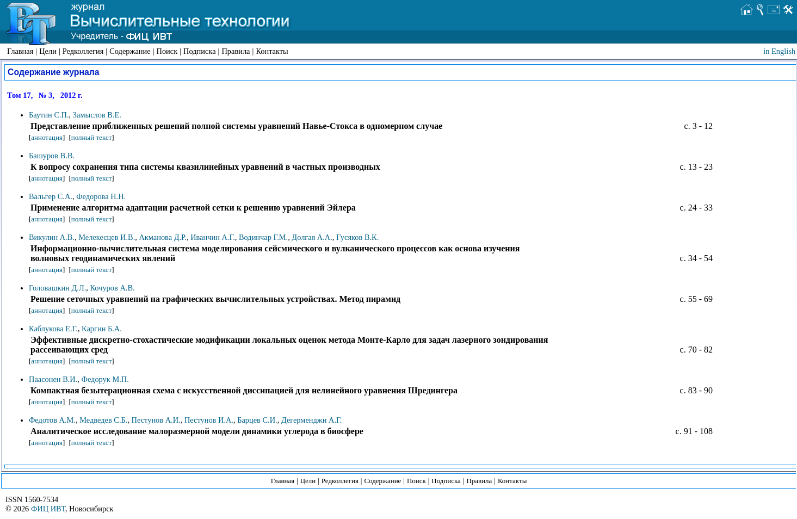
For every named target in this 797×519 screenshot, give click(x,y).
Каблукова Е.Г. (53, 328)
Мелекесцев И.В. (106, 237)
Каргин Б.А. (102, 328)
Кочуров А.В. (112, 287)
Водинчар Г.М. (263, 237)
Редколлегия (83, 51)
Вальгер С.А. (50, 196)
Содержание (129, 51)
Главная (20, 51)
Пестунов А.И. (156, 420)
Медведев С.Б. (103, 420)
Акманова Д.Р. (162, 237)
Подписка (199, 51)
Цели (48, 51)
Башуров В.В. (52, 155)
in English (779, 51)
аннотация (47, 137)
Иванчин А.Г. (212, 237)
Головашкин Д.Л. (57, 287)
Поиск (167, 51)
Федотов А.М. (52, 420)
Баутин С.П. (49, 114)
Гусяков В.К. (357, 237)
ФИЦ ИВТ (48, 508)
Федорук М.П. (105, 379)
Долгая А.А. (312, 237)
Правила (235, 51)
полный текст (91, 137)
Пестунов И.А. (208, 420)
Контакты (272, 51)
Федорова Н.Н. (101, 196)
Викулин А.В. (52, 237)
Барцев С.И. (257, 420)
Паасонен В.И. (53, 379)
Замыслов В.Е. (97, 114)
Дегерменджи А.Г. (311, 420)
